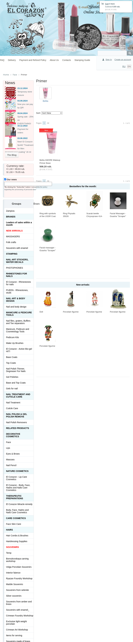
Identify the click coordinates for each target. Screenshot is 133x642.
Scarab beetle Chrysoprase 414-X (94, 216)
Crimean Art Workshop (17, 629)
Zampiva (10, 211)
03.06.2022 (22, 138)
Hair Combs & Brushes (17, 535)
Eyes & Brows (13, 454)
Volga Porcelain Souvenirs (18, 567)
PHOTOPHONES (14, 268)
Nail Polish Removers (16, 422)
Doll (41, 312)
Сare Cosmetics (16, 518)
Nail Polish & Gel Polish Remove (16, 415)
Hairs (9, 530)
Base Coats (11, 357)
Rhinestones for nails (16, 274)
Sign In (108, 59)
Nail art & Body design (15, 299)
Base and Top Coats (16, 382)
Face (8, 442)
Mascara (10, 459)
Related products (17, 428)
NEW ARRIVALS (14, 230)
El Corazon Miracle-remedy (19, 504)
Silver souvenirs (13, 596)
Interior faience (13, 572)
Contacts (66, 60)
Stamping (11, 254)
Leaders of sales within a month (19, 223)
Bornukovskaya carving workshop (17, 559)
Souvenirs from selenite (17, 590)
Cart (107, 4)
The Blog (11, 155)
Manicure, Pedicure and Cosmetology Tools (17, 330)
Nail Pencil (11, 465)
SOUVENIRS (12, 547)
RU (124, 66)
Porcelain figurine (71, 312)
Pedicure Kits (12, 337)
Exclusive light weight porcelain (16, 622)
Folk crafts (11, 242)
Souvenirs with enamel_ (17, 610)
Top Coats (11, 363)
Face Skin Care (13, 524)
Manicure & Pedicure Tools (19, 313)
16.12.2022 (22, 126)
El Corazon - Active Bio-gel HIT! (19, 350)
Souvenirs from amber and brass (19, 602)
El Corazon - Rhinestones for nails (18, 283)
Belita (45, 101)
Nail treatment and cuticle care (18, 395)
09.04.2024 (22, 113)
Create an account (122, 59)
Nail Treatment (13, 402)
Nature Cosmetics (17, 471)
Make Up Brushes (14, 343)
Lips (8, 448)
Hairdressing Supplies (16, 541)
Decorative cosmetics (13, 435)
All (48, 123)
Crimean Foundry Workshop (19, 615)
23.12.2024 (22, 88)
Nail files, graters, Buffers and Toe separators (18, 322)
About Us (54, 60)
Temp (8, 553)
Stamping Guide (82, 60)
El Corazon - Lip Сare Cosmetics (16, 478)
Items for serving (14, 635)
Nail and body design (16, 306)
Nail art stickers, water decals (17, 260)
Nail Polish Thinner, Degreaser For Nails (16, 369)
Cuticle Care (12, 408)
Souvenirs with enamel (17, 248)
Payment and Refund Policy (32, 60)
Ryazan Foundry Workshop (19, 578)
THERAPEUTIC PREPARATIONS (14, 497)
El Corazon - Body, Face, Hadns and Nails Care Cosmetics (18, 487)
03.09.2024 (22, 101)
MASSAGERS (13, 236)
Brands (10, 216)
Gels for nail (12, 388)
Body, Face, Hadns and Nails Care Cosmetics (17, 511)
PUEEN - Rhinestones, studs (17, 291)
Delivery (12, 60)
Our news (10, 179)
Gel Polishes (12, 377)
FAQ (2, 60)
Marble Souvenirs (14, 584)
